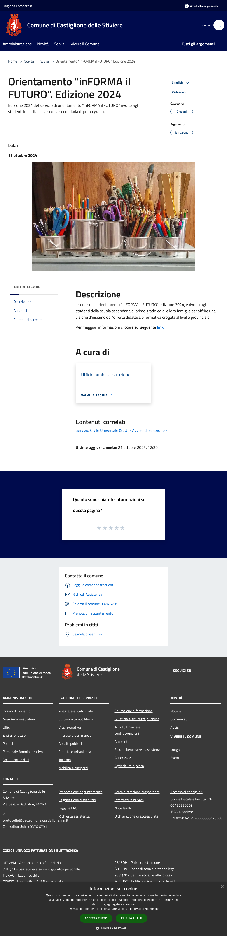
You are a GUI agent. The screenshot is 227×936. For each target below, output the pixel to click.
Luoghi (175, 749)
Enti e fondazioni (15, 735)
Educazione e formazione (134, 710)
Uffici (7, 727)
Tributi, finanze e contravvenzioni (127, 730)
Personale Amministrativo (23, 751)
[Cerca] (218, 25)
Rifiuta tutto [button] (131, 918)
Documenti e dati (16, 759)
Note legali (123, 808)
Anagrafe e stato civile (76, 711)
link (160, 327)
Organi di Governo (16, 711)
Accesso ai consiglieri (186, 791)
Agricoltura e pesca (129, 766)
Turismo (65, 759)
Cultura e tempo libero (76, 719)
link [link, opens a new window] (156, 909)
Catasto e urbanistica (75, 751)
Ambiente (122, 741)
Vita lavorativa (70, 727)
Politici (8, 743)
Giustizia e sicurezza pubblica (137, 719)
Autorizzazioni (125, 757)
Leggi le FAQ (68, 808)
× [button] (222, 887)
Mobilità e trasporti (73, 768)
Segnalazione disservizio (77, 800)
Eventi (175, 757)
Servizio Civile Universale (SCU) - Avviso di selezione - (121, 430)
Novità (29, 61)
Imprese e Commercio (75, 735)
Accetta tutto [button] (96, 918)
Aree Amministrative (19, 719)
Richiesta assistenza (74, 816)
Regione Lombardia (17, 6)
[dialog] (113, 909)
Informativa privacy (129, 800)
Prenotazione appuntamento (80, 791)
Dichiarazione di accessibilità (136, 816)
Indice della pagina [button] (27, 287)
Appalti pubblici (70, 743)
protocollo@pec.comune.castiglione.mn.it (35, 820)
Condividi (181, 83)
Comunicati (179, 719)
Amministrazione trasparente (137, 791)
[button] (113, 928)
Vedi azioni (182, 92)
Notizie (175, 711)
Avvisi (44, 61)
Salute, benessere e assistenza (138, 749)
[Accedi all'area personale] (201, 6)
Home (12, 61)
